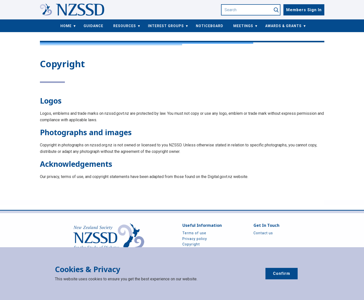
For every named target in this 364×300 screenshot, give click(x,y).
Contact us (263, 233)
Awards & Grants (283, 26)
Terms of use (194, 233)
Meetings (243, 26)
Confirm (281, 273)
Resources (124, 26)
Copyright (191, 244)
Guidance (93, 26)
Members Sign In (304, 9)
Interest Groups (166, 26)
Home (66, 26)
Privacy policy (194, 239)
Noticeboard (209, 26)
